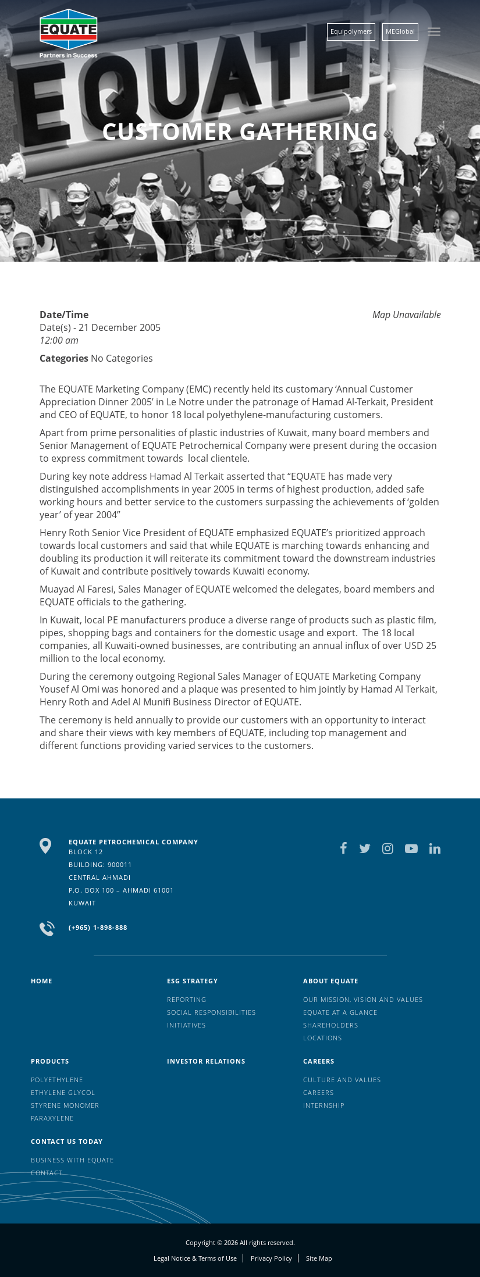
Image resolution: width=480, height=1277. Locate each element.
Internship (323, 1105)
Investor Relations (206, 1061)
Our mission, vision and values (363, 999)
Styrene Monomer (65, 1105)
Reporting (187, 999)
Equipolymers (351, 31)
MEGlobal (400, 31)
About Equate (330, 980)
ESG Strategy (192, 980)
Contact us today (67, 1141)
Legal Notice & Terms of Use (195, 1258)
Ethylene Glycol (63, 1092)
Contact (47, 1172)
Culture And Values (342, 1079)
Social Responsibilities (211, 1012)
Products (50, 1061)
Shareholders (330, 1025)
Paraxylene (52, 1118)
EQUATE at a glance (340, 1012)
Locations (322, 1037)
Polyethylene (57, 1079)
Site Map (319, 1258)
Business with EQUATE (72, 1159)
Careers (319, 1061)
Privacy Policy (271, 1258)
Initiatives (186, 1025)
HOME (41, 980)
